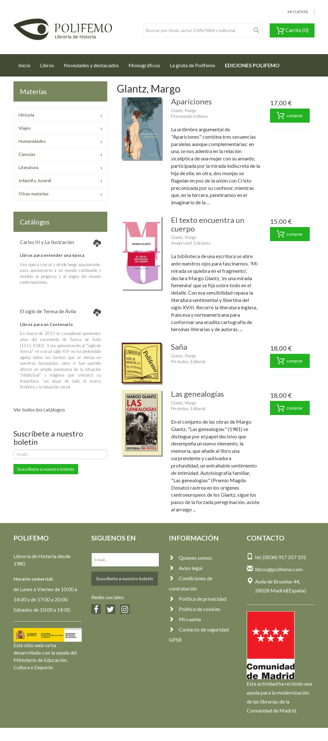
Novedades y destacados (91, 65)
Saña (179, 346)
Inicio (26, 63)
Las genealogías (197, 393)
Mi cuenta (185, 619)
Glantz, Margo (183, 110)
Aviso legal (185, 568)
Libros (47, 65)
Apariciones (191, 101)
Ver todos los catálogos (39, 409)
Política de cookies (194, 609)
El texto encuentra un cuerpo (207, 224)
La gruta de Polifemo (192, 65)
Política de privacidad (197, 599)
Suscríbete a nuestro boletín (45, 469)
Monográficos (144, 65)
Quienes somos (190, 558)
